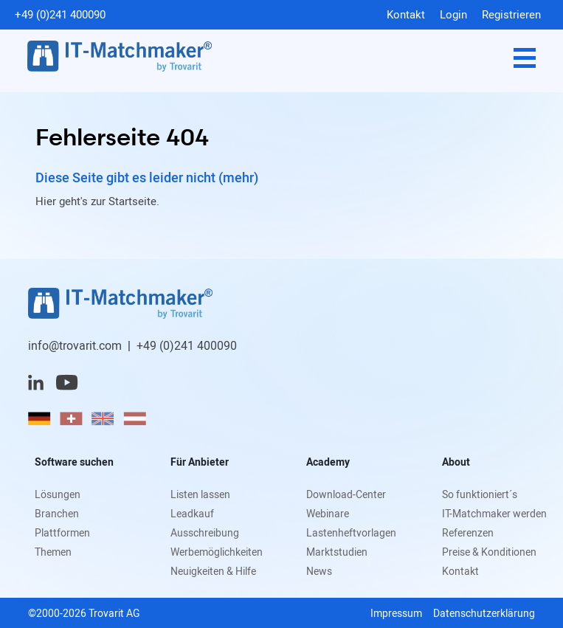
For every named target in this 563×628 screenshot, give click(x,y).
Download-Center (346, 494)
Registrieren (511, 14)
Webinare (327, 513)
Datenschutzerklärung (484, 613)
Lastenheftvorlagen (351, 532)
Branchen (57, 513)
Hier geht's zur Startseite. (97, 200)
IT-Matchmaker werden (494, 513)
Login (453, 14)
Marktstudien (336, 552)
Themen (53, 552)
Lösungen (57, 494)
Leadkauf (192, 513)
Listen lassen (200, 494)
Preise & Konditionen (489, 552)
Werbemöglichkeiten (216, 552)
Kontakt (406, 14)
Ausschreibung (204, 532)
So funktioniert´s (479, 494)
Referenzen (468, 532)
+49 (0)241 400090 (60, 14)
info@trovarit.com (75, 345)
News (319, 571)
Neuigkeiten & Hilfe (213, 571)
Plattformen (62, 532)
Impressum (396, 613)
